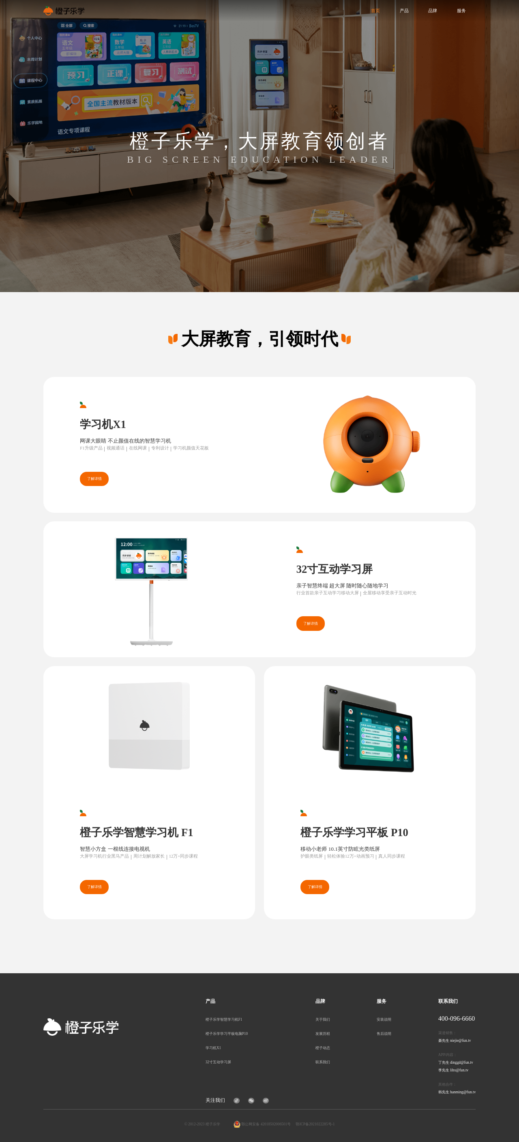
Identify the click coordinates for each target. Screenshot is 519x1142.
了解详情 (94, 479)
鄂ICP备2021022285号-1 (315, 1124)
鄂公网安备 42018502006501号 (266, 1124)
